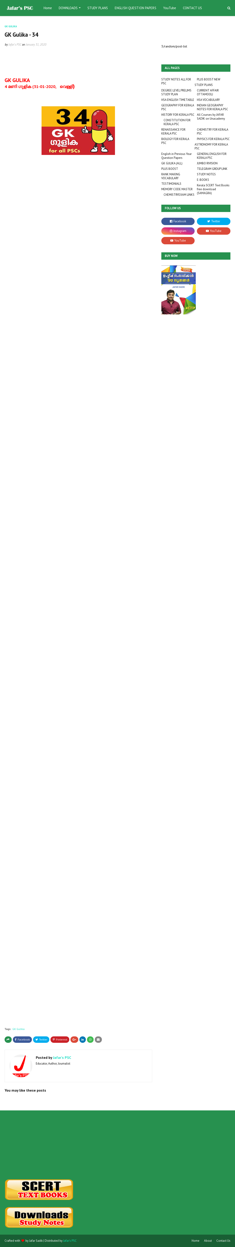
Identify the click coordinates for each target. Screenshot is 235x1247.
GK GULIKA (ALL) (171, 163)
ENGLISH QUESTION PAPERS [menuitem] (135, 8)
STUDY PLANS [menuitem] (97, 8)
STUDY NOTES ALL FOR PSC (176, 81)
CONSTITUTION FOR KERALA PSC (177, 122)
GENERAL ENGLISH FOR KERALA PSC (212, 156)
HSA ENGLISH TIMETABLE (177, 100)
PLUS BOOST (169, 169)
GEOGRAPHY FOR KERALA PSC (177, 107)
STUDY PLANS (204, 85)
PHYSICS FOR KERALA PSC (213, 139)
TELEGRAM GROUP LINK (212, 169)
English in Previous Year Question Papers (176, 156)
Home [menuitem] (48, 8)
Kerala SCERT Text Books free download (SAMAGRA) (213, 189)
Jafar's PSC (14, 45)
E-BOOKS (203, 180)
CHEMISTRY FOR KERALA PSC (212, 131)
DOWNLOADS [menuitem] (68, 8)
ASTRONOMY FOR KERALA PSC (211, 146)
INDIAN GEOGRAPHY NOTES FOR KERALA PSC (212, 107)
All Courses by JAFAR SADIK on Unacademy (211, 117)
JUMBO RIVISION (207, 163)
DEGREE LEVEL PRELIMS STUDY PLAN (176, 92)
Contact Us (223, 1241)
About (208, 1241)
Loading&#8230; (37, 597)
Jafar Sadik (36, 1241)
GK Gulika (18, 1029)
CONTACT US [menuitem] (192, 8)
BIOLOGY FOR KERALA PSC (175, 141)
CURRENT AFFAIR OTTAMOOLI (208, 92)
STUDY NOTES (206, 174)
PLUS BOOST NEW (208, 79)
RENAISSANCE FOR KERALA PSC (173, 131)
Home (195, 1241)
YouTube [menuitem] (169, 8)
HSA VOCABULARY (208, 100)
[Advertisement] (40, 1144)
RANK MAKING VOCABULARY (170, 176)
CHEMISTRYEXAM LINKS (179, 195)
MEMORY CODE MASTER (177, 189)
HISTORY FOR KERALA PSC (177, 115)
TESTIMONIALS (171, 184)
